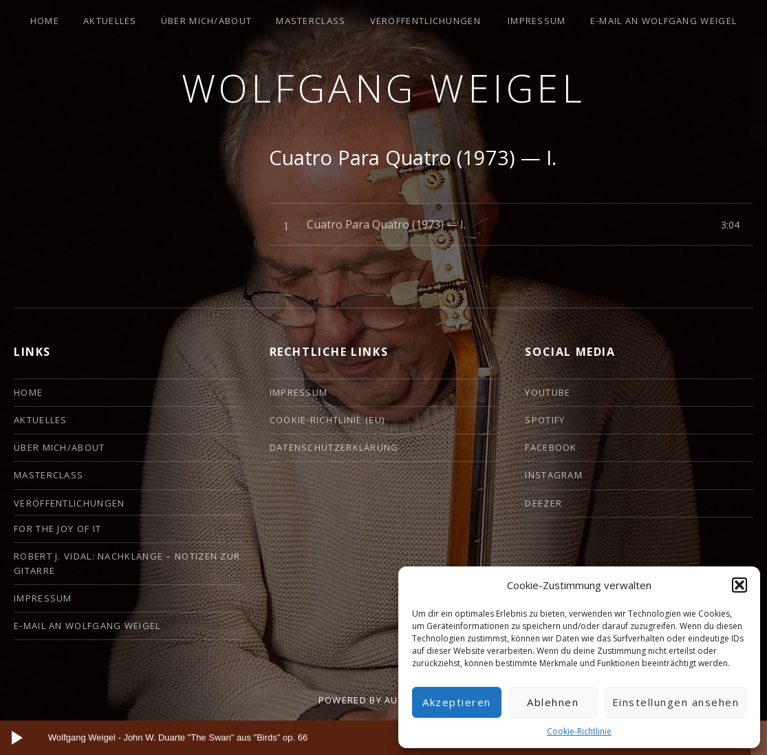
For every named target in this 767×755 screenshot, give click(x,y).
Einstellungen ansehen (675, 702)
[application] (383, 738)
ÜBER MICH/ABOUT (206, 20)
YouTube (547, 392)
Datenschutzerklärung (334, 447)
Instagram (554, 475)
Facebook (550, 447)
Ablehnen (553, 702)
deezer (543, 503)
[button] (739, 585)
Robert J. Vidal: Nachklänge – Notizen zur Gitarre (127, 563)
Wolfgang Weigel (384, 88)
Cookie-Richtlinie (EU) (327, 420)
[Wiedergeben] (17, 738)
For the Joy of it (57, 528)
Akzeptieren (456, 702)
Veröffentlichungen (425, 20)
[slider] (371, 738)
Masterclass (310, 20)
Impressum (537, 20)
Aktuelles (110, 20)
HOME (44, 20)
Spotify (545, 420)
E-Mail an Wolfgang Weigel (663, 20)
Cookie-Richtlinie (579, 731)
